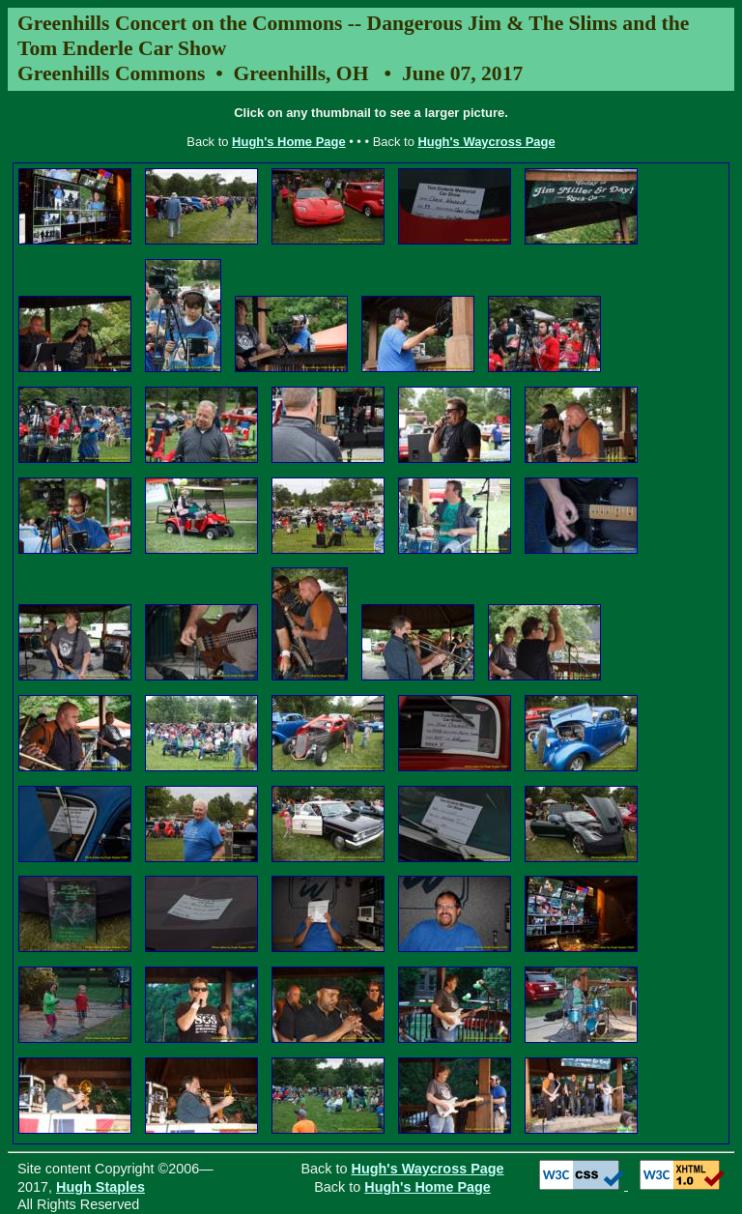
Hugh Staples (100, 1187)
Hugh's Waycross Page (486, 141)
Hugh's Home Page (289, 141)
